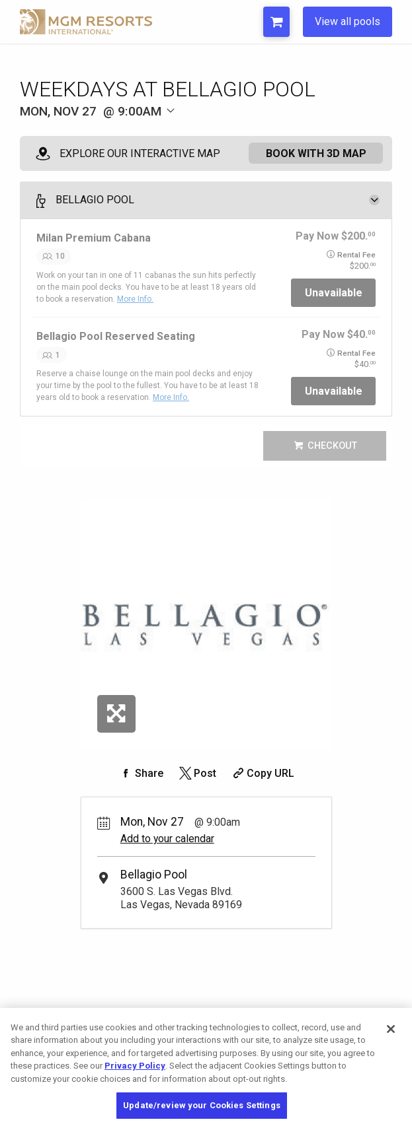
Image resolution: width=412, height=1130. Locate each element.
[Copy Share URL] (262, 773)
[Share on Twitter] (197, 773)
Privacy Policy (134, 1066)
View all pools (347, 21)
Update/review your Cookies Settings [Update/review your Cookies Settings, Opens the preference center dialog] (201, 1105)
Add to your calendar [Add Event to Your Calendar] (167, 838)
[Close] (390, 1029)
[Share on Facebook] (141, 773)
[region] (206, 1069)
